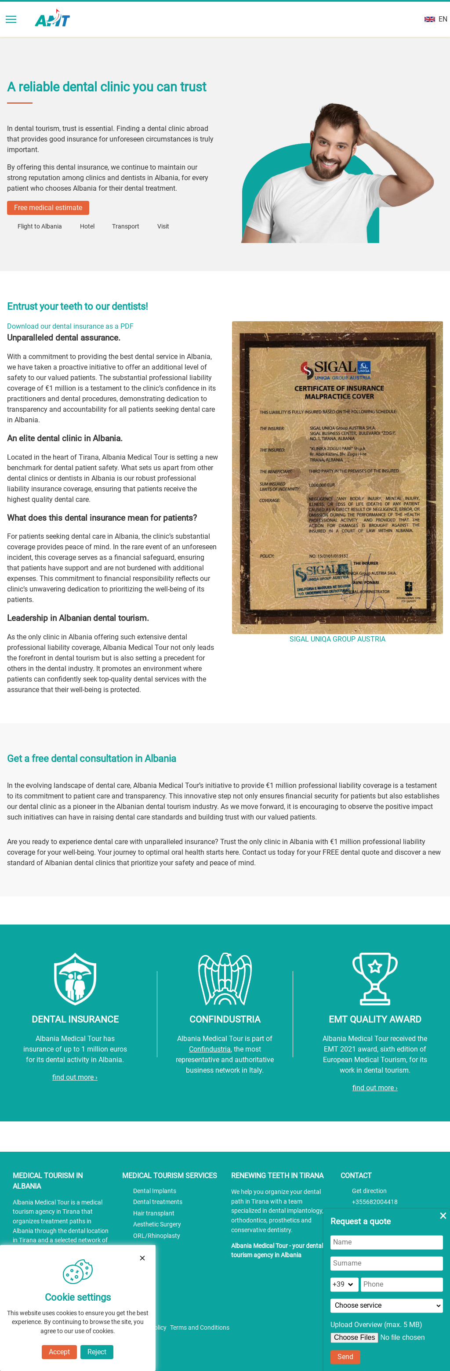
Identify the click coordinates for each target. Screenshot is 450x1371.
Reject (96, 1352)
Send (345, 1357)
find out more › (75, 1077)
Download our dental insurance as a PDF (70, 326)
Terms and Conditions (199, 1327)
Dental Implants (154, 1191)
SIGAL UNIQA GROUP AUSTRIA (337, 639)
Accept (59, 1352)
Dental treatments (157, 1202)
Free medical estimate (48, 207)
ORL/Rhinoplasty (156, 1236)
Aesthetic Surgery (157, 1224)
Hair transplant (153, 1213)
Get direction (369, 1191)
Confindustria (210, 1049)
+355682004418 (375, 1202)
